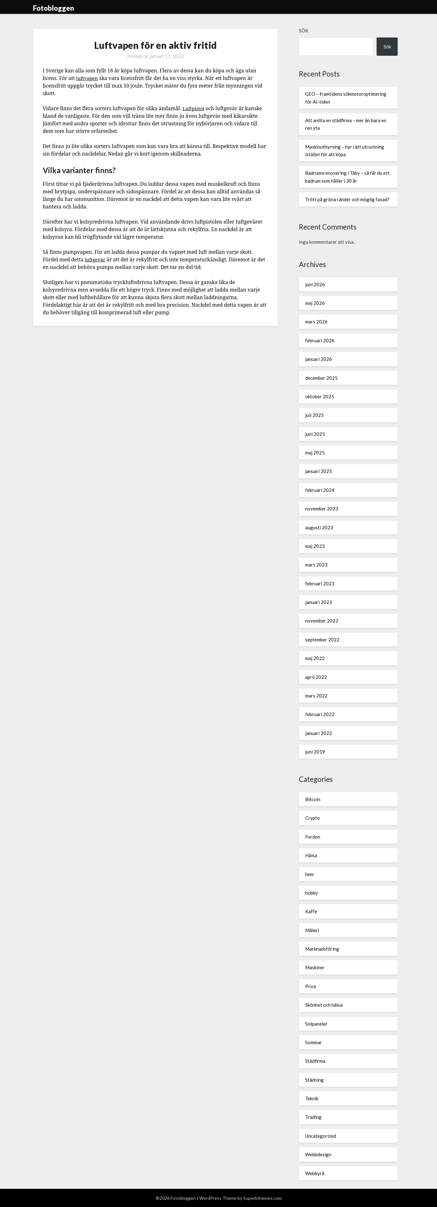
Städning (314, 1080)
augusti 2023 (319, 527)
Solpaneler (316, 1024)
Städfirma (315, 1061)
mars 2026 (316, 321)
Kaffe (311, 911)
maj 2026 (315, 303)
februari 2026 (319, 340)
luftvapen (87, 78)
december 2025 (321, 378)
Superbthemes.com (262, 1198)
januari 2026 (318, 359)
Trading (313, 1117)
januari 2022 (318, 733)
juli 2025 (314, 415)
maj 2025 (315, 452)
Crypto (312, 818)
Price (310, 986)
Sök (303, 30)
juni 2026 (315, 284)
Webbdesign (318, 1154)
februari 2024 (319, 490)
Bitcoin (312, 799)
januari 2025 (318, 471)
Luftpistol (194, 108)
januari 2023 (318, 602)
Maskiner (315, 967)
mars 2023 (316, 564)
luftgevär (96, 259)
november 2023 (321, 508)
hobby (311, 893)
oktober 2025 (319, 396)
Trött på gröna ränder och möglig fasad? (347, 199)
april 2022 (316, 677)
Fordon (312, 837)
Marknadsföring (322, 949)
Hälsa (311, 855)
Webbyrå (314, 1173)
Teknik (311, 1098)
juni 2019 (315, 751)
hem (309, 874)
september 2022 (322, 639)
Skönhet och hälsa (324, 1005)
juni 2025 (315, 434)
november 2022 (321, 620)
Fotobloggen (53, 8)
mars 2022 (316, 695)
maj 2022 (315, 658)
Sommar (313, 1042)
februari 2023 (319, 583)
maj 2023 (315, 546)
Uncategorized (320, 1136)
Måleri (312, 930)
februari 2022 (319, 714)
